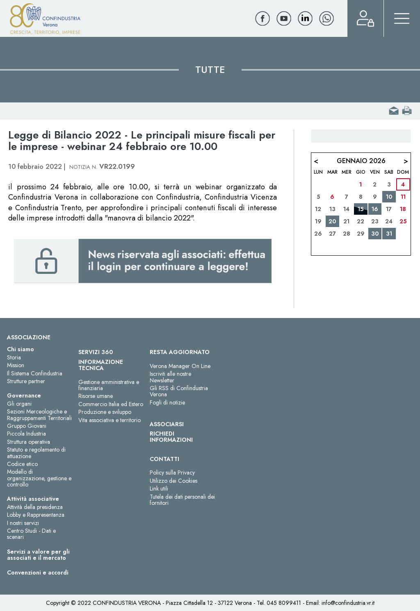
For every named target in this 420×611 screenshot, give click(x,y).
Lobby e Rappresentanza (35, 515)
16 (375, 209)
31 (389, 233)
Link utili (159, 488)
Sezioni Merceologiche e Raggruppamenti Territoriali (39, 414)
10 (389, 197)
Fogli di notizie (167, 402)
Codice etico (22, 464)
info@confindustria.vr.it (348, 603)
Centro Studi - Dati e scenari (31, 534)
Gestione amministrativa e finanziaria (108, 385)
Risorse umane (95, 396)
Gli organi (19, 404)
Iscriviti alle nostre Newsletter (170, 377)
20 (332, 221)
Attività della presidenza (35, 507)
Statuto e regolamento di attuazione (36, 452)
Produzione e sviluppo (104, 412)
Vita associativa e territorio (109, 420)
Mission (15, 365)
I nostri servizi (23, 523)
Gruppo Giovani (26, 426)
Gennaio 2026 (361, 161)
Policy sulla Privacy (172, 472)
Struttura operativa (28, 442)
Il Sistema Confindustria (34, 373)
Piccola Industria (26, 433)
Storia (14, 357)
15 (360, 209)
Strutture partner (26, 381)
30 (375, 233)
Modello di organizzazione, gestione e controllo (39, 478)
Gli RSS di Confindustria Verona (179, 391)
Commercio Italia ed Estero (110, 404)
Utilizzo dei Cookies (173, 481)
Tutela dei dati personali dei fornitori (182, 500)
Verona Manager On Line (180, 366)
